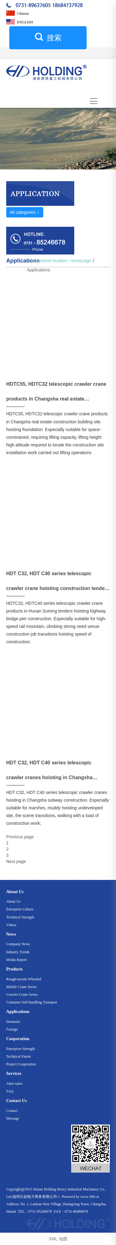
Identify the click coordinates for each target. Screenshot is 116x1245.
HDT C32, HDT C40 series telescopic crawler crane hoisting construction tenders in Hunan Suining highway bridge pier (57, 583)
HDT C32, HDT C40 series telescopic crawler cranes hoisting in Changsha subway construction (49, 772)
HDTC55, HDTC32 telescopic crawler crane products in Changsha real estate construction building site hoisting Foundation (56, 393)
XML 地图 (58, 1238)
